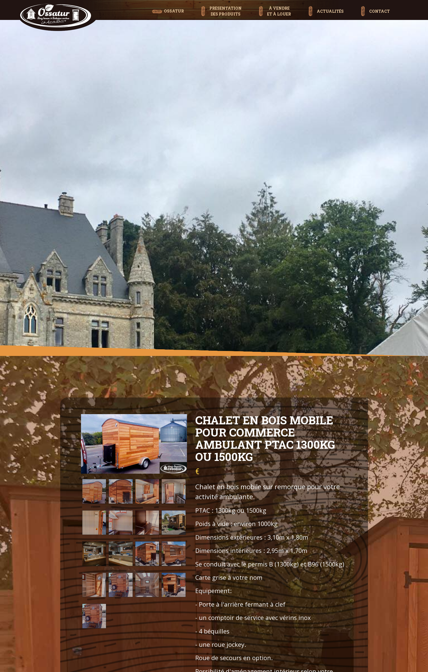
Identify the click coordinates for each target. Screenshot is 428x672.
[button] (221, 5)
